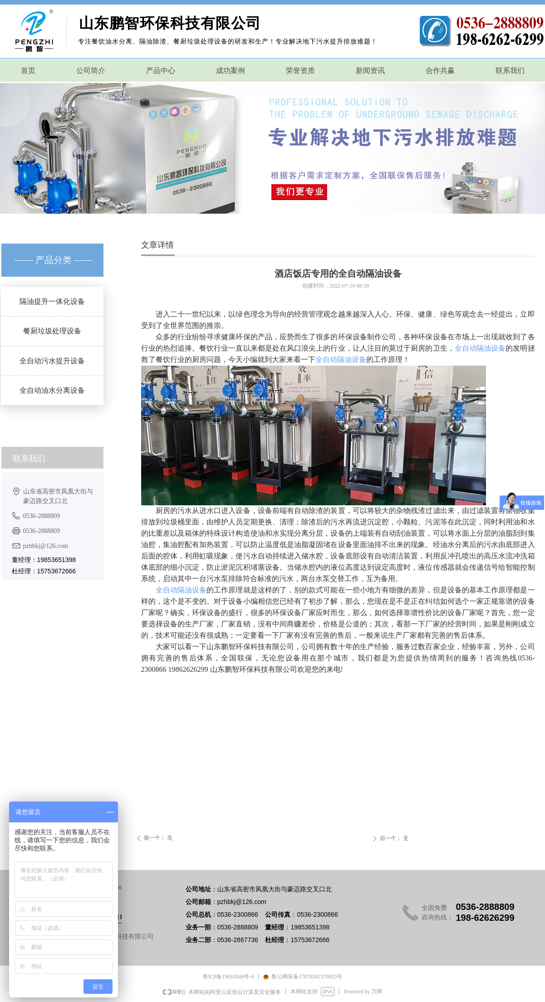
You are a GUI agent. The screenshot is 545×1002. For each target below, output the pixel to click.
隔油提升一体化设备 (52, 301)
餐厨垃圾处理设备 (52, 331)
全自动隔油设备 (480, 348)
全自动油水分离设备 (52, 390)
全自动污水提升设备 (52, 361)
